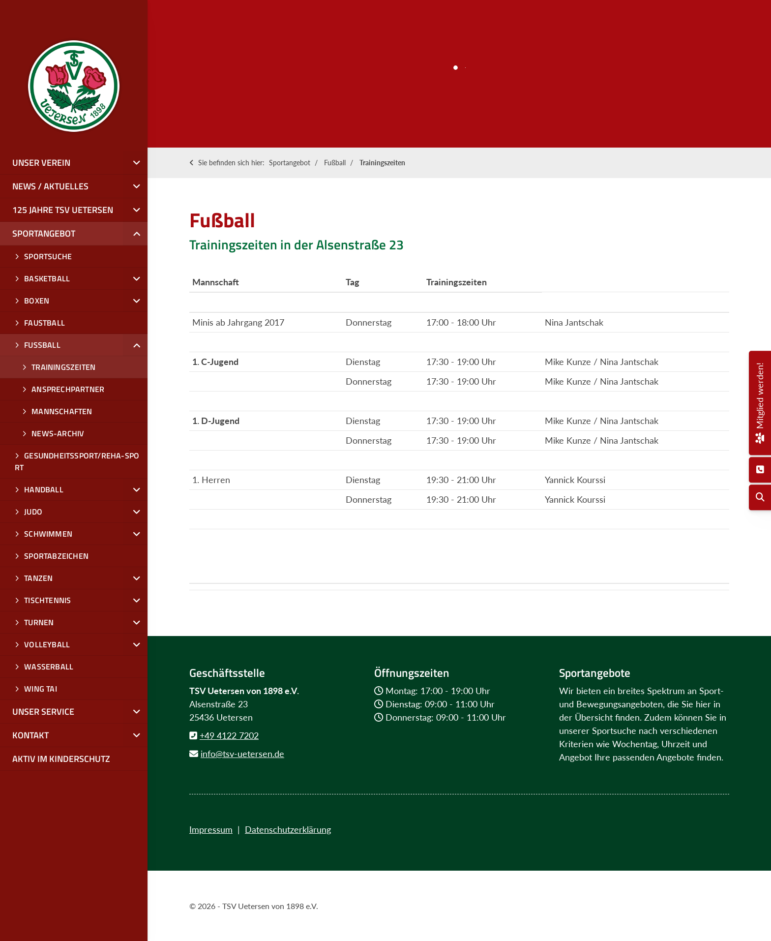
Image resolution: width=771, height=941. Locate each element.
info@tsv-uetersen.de (242, 753)
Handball (43, 489)
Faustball (44, 323)
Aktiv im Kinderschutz (61, 758)
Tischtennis (47, 600)
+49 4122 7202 (229, 735)
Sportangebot (289, 162)
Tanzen (38, 578)
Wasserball (48, 666)
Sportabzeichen (56, 556)
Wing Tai (40, 689)
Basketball (47, 278)
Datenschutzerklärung (288, 829)
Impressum (211, 829)
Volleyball (47, 644)
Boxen (36, 300)
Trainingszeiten (382, 162)
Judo (33, 511)
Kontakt (30, 735)
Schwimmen (48, 534)
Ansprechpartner (67, 389)
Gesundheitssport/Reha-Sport (77, 461)
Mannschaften (61, 411)
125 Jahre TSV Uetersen (62, 209)
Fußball (335, 162)
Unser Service (43, 711)
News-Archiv (57, 433)
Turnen (39, 622)
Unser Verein (41, 162)
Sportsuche (48, 256)
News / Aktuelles (50, 186)
